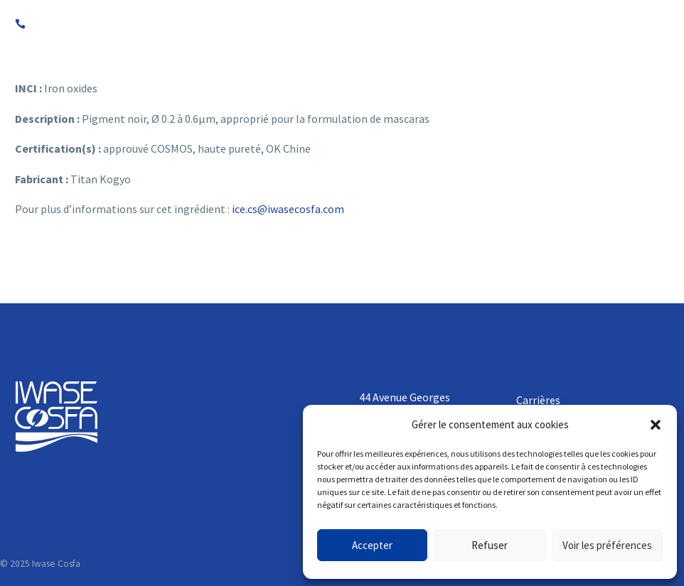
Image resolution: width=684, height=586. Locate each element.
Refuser (489, 545)
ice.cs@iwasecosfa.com (288, 209)
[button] (655, 425)
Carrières (538, 400)
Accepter (372, 545)
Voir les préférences (607, 545)
